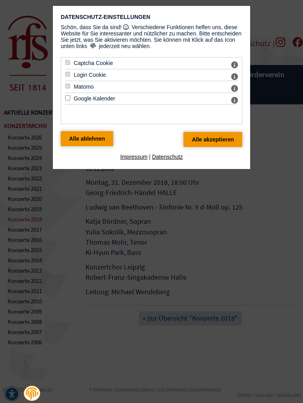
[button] (32, 393)
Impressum (134, 157)
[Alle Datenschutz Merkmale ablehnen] (87, 138)
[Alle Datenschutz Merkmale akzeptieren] (212, 139)
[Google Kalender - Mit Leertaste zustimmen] (67, 97)
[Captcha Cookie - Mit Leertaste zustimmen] (67, 62)
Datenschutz (167, 157)
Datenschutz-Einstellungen (105, 17)
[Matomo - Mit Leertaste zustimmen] (67, 86)
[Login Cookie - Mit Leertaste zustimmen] (67, 74)
